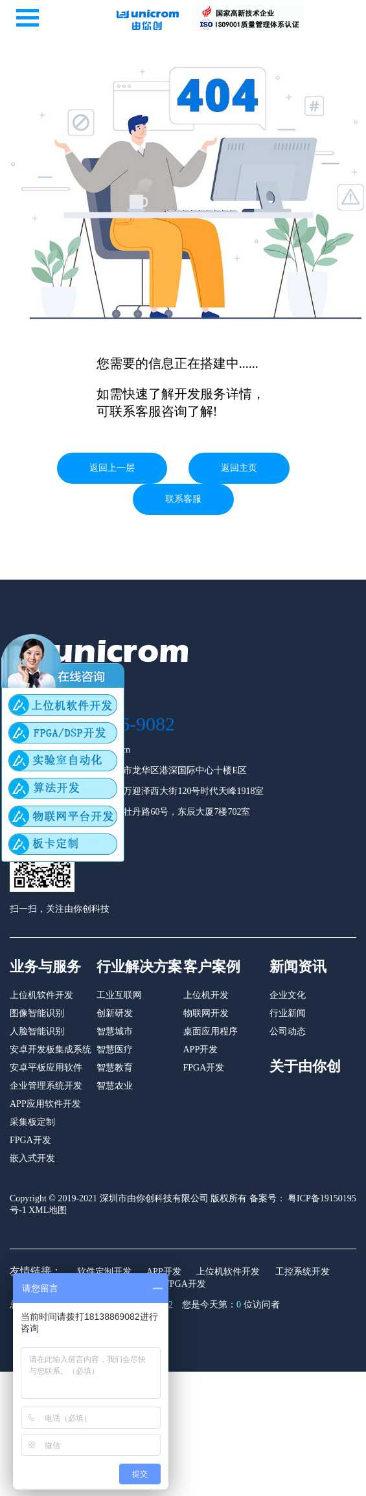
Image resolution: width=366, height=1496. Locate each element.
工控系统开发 (302, 1271)
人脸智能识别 (37, 1031)
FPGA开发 (30, 1140)
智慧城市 (115, 1031)
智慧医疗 (115, 1049)
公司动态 (287, 1031)
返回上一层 (112, 468)
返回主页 (239, 468)
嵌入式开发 (32, 1158)
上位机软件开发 (41, 995)
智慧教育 (115, 1067)
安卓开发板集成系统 (50, 1049)
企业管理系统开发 (46, 1086)
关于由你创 (305, 1066)
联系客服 (183, 499)
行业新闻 (287, 1013)
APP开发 (200, 1049)
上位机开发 (206, 995)
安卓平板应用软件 (46, 1067)
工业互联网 (119, 995)
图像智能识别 (37, 1013)
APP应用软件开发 (45, 1104)
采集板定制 (32, 1122)
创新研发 (115, 1013)
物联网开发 (206, 1013)
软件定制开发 (104, 1271)
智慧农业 (115, 1086)
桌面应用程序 (210, 1031)
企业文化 (287, 995)
